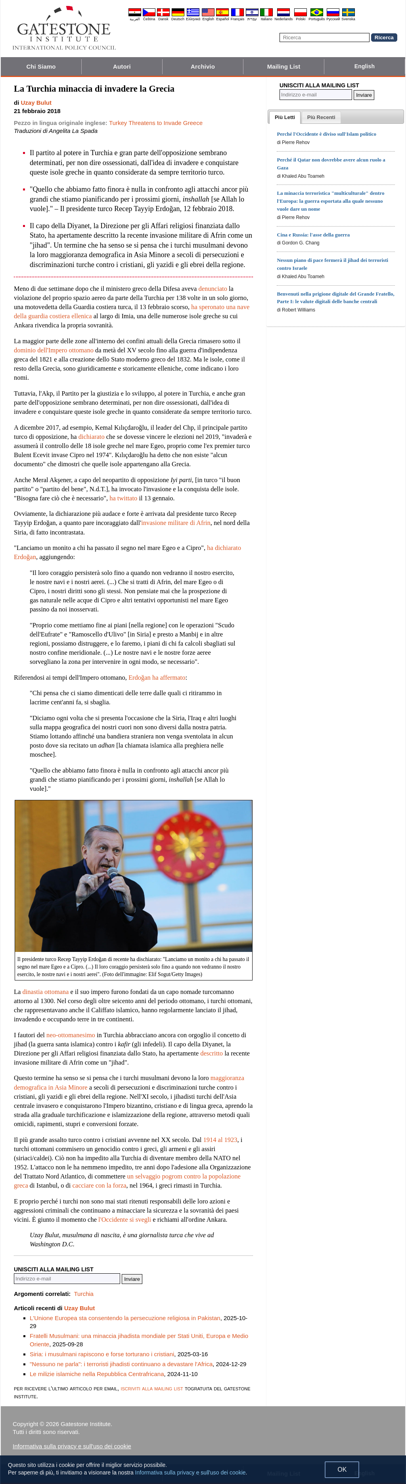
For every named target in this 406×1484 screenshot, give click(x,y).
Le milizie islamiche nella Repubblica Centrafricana (97, 1374)
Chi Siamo (41, 66)
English (208, 19)
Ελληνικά (193, 19)
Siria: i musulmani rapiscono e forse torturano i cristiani (102, 1354)
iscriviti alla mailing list (152, 1388)
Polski (300, 19)
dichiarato (92, 436)
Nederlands (283, 19)
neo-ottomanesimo (70, 1035)
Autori (122, 66)
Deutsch (177, 19)
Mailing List (284, 66)
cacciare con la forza (99, 1185)
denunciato (213, 288)
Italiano (266, 19)
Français (238, 19)
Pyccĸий (333, 19)
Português (316, 19)
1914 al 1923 (220, 1140)
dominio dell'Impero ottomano (54, 350)
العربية (135, 19)
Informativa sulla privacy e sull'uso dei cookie (72, 1446)
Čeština (149, 19)
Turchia (83, 1293)
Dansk (163, 19)
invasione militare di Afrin (176, 523)
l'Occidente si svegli (124, 1219)
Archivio (203, 66)
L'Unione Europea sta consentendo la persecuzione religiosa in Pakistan (125, 1318)
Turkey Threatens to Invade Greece (156, 122)
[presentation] (285, 117)
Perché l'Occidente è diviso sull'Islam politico (326, 134)
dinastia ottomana (46, 992)
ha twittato (123, 498)
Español (222, 19)
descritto (211, 1053)
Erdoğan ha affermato (157, 677)
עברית (252, 19)
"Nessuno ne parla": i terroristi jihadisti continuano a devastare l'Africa (121, 1364)
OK (342, 1469)
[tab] (285, 117)
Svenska (348, 19)
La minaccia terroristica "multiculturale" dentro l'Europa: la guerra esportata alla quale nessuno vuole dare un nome (330, 201)
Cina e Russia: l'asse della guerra (313, 235)
